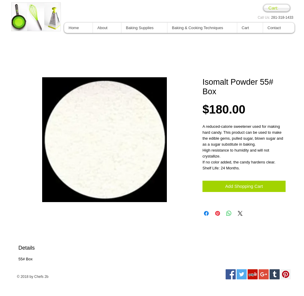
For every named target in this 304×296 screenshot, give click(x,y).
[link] (276, 8)
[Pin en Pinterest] (217, 213)
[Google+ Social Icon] (264, 274)
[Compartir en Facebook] (206, 213)
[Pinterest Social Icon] (286, 274)
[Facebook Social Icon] (231, 274)
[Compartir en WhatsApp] (228, 213)
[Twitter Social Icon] (242, 274)
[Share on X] (240, 213)
